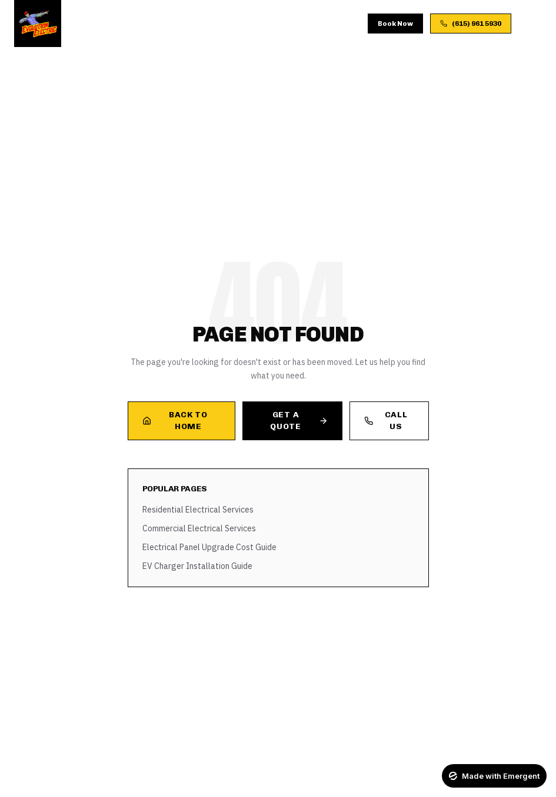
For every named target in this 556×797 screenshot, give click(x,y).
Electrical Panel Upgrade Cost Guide (209, 547)
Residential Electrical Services (198, 509)
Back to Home (175, 420)
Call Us (385, 420)
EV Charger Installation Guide (197, 566)
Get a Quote (299, 420)
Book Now (395, 23)
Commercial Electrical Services (199, 528)
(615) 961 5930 (470, 23)
